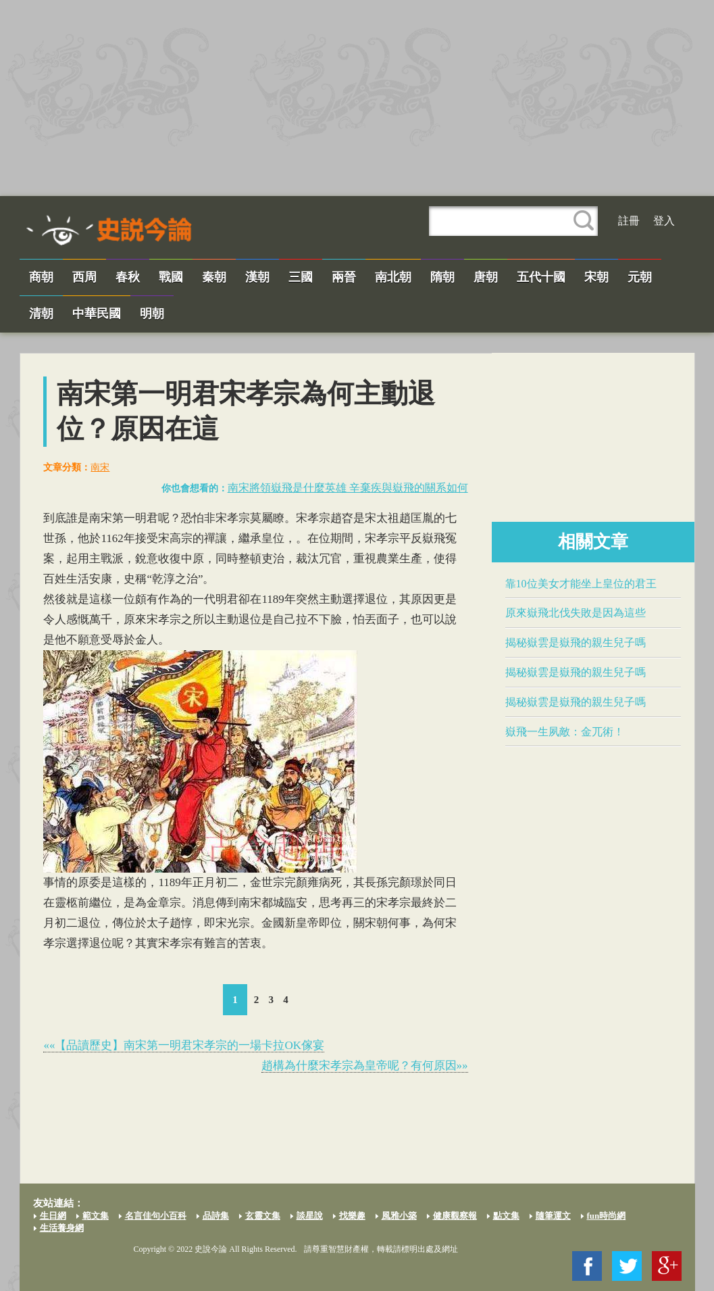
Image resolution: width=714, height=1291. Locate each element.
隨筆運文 (553, 1216)
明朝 (152, 313)
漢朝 (257, 277)
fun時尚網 (606, 1216)
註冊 (629, 220)
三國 (300, 277)
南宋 (100, 467)
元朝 (640, 277)
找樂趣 (352, 1216)
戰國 (171, 277)
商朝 (41, 277)
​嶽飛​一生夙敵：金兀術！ (564, 731)
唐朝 (486, 277)
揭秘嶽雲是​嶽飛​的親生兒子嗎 (575, 642)
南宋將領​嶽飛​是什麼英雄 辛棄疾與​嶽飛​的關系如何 (348, 487)
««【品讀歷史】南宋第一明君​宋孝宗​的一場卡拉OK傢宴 (183, 1045)
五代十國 (541, 277)
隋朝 (442, 277)
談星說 (310, 1216)
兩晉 (344, 277)
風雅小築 (399, 1216)
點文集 (506, 1216)
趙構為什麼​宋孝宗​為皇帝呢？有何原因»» (364, 1065)
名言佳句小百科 (155, 1216)
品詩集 (216, 1216)
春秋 (128, 277)
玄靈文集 (262, 1216)
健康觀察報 (455, 1216)
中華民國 (96, 313)
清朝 (41, 313)
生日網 (53, 1216)
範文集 (95, 1216)
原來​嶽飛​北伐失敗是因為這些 (575, 612)
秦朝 (214, 277)
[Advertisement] (357, 98)
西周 (84, 277)
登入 (664, 220)
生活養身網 (62, 1228)
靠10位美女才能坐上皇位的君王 (581, 583)
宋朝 (596, 277)
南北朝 (393, 277)
